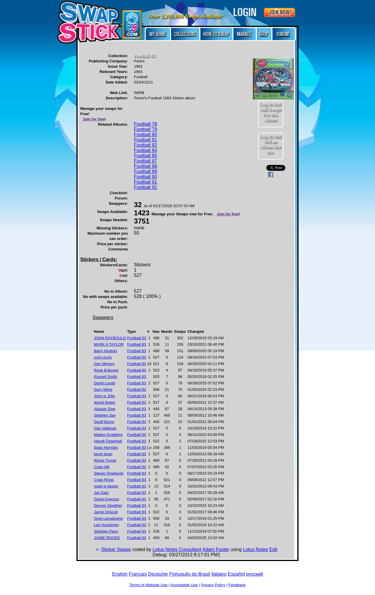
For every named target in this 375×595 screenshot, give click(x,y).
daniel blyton (104, 402)
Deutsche (158, 574)
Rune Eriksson (106, 370)
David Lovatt (104, 383)
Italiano (219, 574)
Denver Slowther (108, 505)
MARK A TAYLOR (109, 344)
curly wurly (103, 357)
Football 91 (145, 182)
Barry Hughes (105, 351)
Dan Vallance (105, 428)
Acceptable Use (184, 585)
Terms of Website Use (148, 585)
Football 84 (145, 150)
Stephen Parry (106, 531)
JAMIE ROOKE (107, 538)
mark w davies (106, 486)
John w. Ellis (104, 396)
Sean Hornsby (106, 447)
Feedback (237, 585)
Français (138, 574)
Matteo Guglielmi (108, 434)
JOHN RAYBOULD (110, 338)
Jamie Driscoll (106, 512)
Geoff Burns (104, 422)
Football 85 (145, 155)
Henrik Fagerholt (108, 441)
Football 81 (145, 139)
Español (236, 574)
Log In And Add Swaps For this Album (271, 111)
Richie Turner (105, 460)
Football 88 (145, 166)
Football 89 (145, 171)
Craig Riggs (104, 480)
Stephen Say (105, 415)
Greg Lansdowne (108, 518)
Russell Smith (105, 376)
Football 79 (145, 129)
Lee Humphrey (106, 525)
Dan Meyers (104, 364)
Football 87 (145, 160)
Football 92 (145, 187)
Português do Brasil (189, 574)
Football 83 (136, 338)
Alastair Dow (104, 409)
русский (254, 574)
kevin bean (103, 454)
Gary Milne (103, 389)
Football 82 (145, 145)
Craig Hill (102, 467)
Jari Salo (101, 492)
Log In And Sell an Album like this (271, 144)
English (119, 574)
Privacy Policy (213, 585)
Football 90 (145, 176)
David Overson (106, 499)
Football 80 (145, 134)
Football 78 (145, 124)
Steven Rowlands (109, 473)
